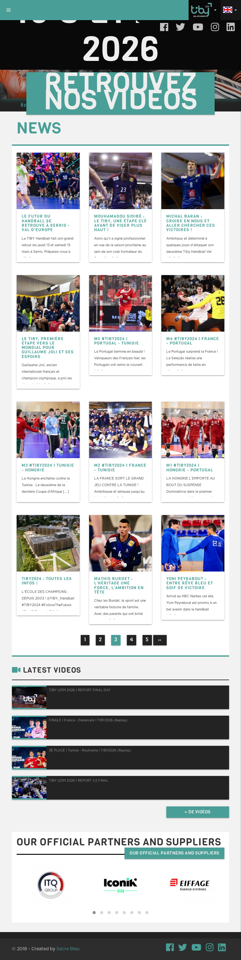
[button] (94, 912)
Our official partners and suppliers (174, 853)
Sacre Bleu (68, 949)
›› (160, 640)
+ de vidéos (198, 812)
